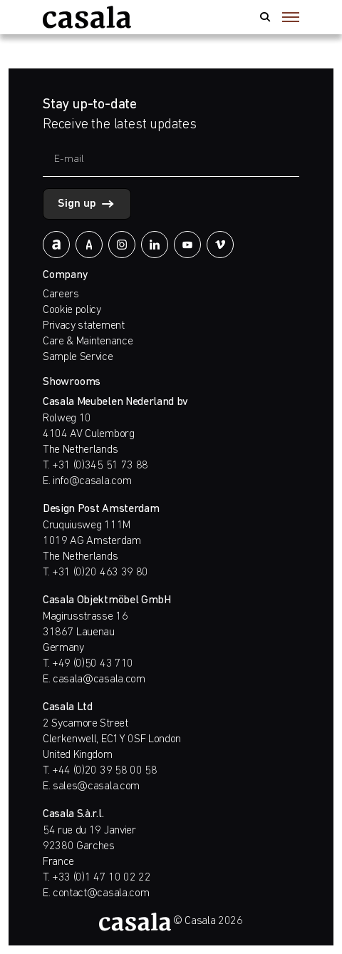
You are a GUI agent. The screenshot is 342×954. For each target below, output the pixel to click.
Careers (61, 294)
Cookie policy (72, 310)
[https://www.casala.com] (87, 17)
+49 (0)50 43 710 (92, 664)
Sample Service (78, 357)
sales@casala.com (96, 786)
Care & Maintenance (88, 341)
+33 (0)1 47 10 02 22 (101, 877)
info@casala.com (92, 481)
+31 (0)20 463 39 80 (100, 572)
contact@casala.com (101, 893)
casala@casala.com (99, 679)
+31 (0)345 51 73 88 (100, 465)
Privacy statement (84, 326)
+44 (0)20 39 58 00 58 (104, 770)
